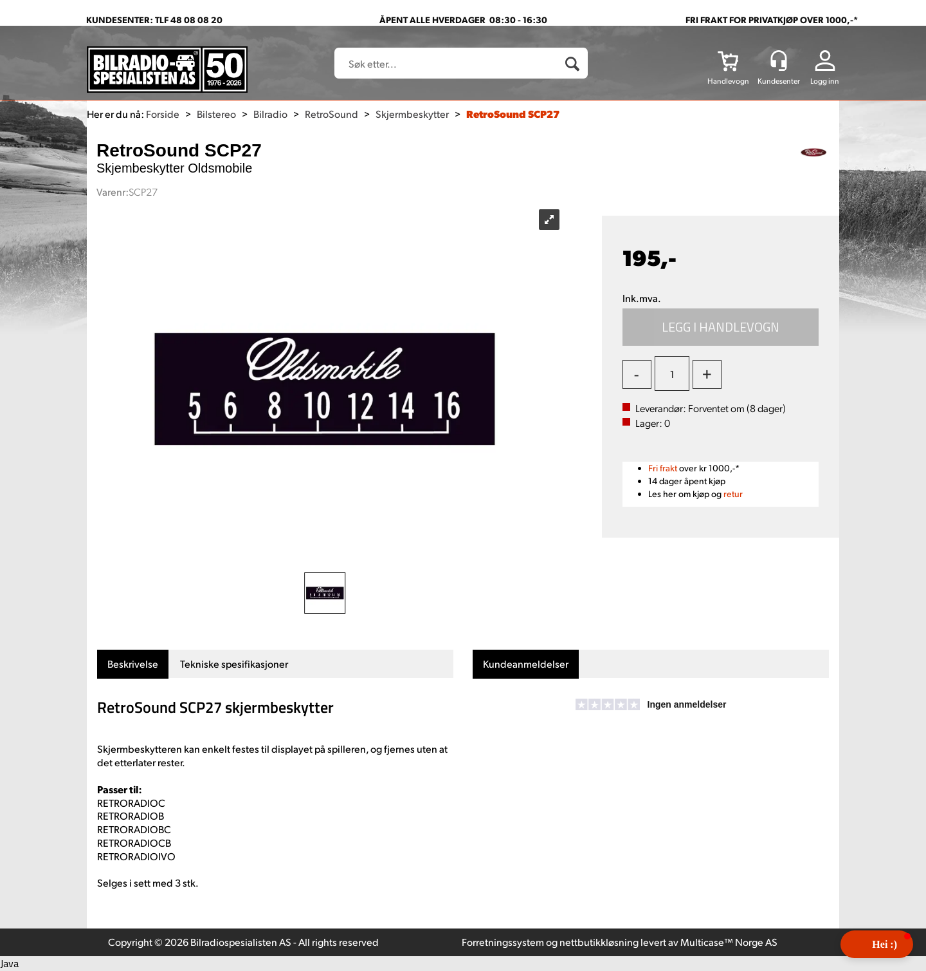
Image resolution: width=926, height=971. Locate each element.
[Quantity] (672, 373)
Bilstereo (216, 113)
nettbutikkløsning (599, 941)
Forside (162, 113)
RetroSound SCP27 (512, 113)
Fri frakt (662, 467)
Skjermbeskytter (412, 113)
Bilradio (270, 113)
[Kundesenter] (778, 60)
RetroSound (331, 113)
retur (733, 493)
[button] (876, 944)
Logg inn (824, 81)
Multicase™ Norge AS (728, 941)
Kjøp (720, 327)
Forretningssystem (503, 941)
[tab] (132, 664)
